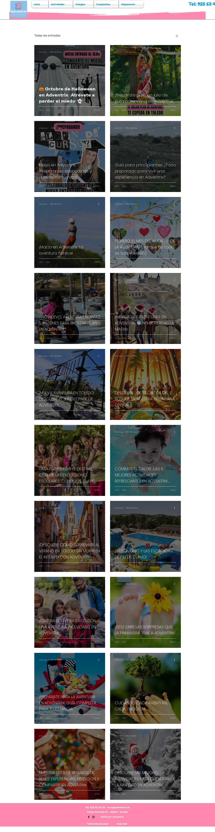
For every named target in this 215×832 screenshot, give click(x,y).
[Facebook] (88, 817)
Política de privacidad (98, 823)
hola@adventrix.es (118, 807)
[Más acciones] (100, 52)
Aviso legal (122, 823)
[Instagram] (93, 817)
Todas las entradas (47, 35)
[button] (176, 36)
